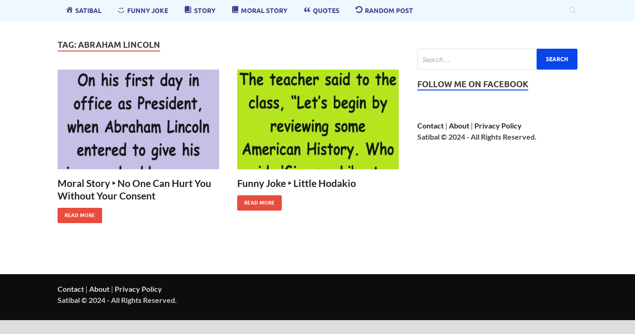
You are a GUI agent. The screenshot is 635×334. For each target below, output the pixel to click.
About (459, 125)
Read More (76, 213)
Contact (430, 125)
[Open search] (573, 10)
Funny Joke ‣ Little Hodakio (296, 183)
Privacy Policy (498, 125)
